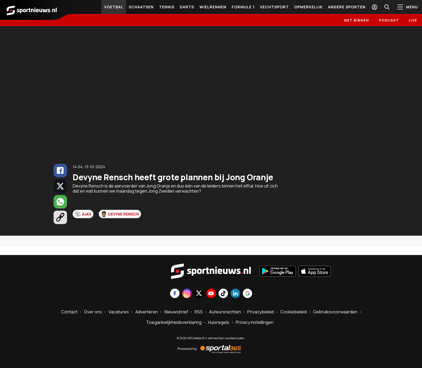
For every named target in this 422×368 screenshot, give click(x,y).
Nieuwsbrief (176, 312)
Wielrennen (212, 6)
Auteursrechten (225, 312)
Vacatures (118, 312)
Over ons (93, 312)
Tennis (166, 6)
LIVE (413, 20)
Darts (187, 6)
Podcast (389, 20)
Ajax (83, 214)
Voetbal (113, 6)
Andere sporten (346, 6)
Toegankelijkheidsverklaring (174, 322)
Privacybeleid (260, 312)
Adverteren (146, 312)
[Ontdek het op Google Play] (277, 272)
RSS (199, 312)
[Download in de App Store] (314, 272)
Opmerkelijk (308, 6)
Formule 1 (243, 6)
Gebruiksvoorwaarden (335, 312)
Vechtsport (274, 6)
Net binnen (356, 20)
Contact (69, 312)
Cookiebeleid (293, 312)
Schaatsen (141, 6)
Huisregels (218, 322)
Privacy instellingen (254, 322)
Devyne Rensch (120, 214)
